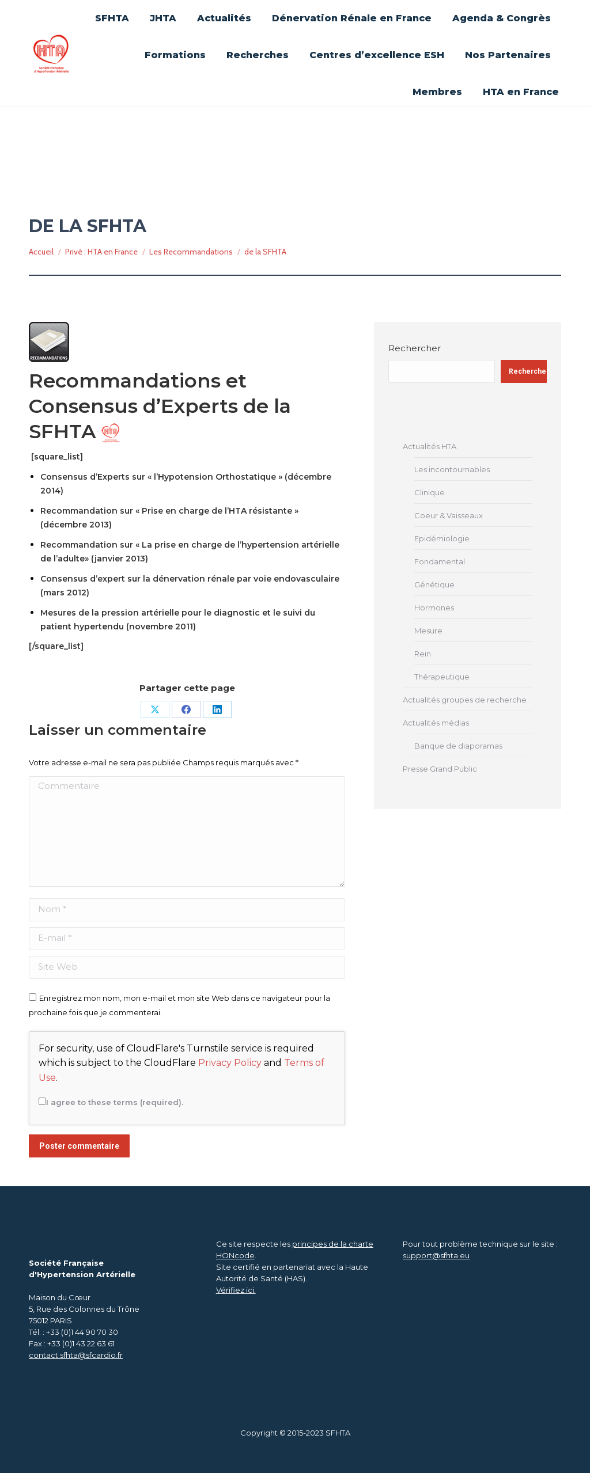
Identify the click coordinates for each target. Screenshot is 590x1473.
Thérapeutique (442, 676)
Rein (422, 653)
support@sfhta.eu (436, 1255)
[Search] (503, 55)
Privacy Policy (230, 1062)
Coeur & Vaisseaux (448, 515)
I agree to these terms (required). (111, 1102)
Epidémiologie (442, 538)
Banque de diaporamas (458, 745)
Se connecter (436, 12)
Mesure (428, 630)
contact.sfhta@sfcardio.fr (76, 1355)
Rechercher (414, 348)
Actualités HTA (429, 446)
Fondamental (439, 561)
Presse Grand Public (440, 768)
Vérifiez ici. (236, 1289)
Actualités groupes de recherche (465, 699)
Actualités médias (436, 722)
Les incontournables (452, 469)
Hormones (434, 607)
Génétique (434, 584)
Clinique (429, 492)
